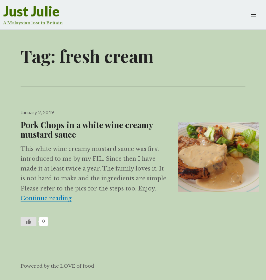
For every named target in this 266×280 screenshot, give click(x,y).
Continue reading (46, 198)
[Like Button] (28, 221)
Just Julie (31, 11)
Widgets (253, 21)
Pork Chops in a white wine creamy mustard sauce (87, 129)
